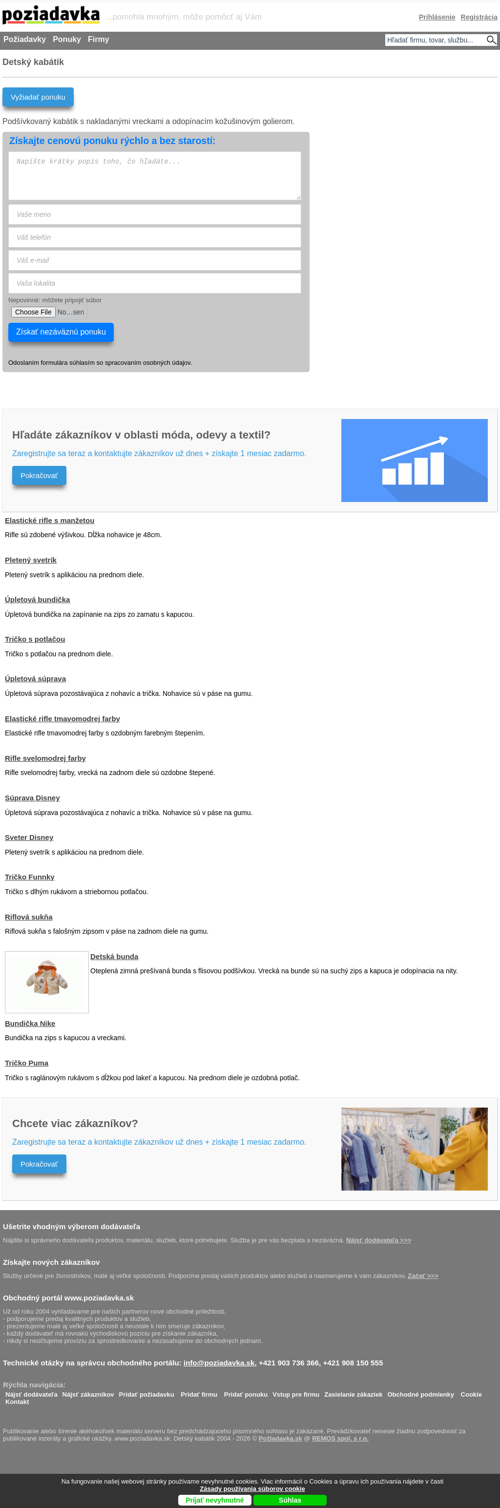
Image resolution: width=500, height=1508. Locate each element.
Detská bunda (114, 956)
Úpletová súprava (35, 678)
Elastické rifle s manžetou (49, 520)
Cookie (471, 1392)
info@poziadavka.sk (219, 1363)
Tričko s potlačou (35, 639)
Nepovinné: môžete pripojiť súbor (55, 300)
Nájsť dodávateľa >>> (378, 1240)
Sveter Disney (29, 837)
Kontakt (17, 1399)
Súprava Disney (32, 798)
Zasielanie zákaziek (353, 1392)
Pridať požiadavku (146, 1392)
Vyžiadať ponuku (38, 97)
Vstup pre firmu (295, 1392)
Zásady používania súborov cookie (252, 1488)
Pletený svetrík (31, 560)
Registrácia (479, 17)
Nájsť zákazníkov (88, 1392)
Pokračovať (39, 475)
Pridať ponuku (246, 1392)
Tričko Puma (26, 1063)
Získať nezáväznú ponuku (61, 332)
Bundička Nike (30, 1023)
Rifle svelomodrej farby (45, 758)
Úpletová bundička (37, 599)
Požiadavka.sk (280, 1438)
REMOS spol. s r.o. (340, 1438)
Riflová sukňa (29, 917)
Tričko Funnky (30, 877)
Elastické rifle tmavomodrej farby (62, 718)
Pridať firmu (199, 1392)
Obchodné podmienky (420, 1392)
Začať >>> (423, 1275)
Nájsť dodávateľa (31, 1392)
